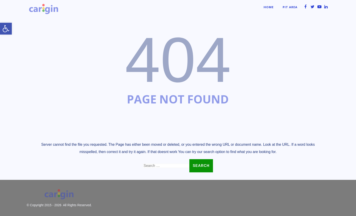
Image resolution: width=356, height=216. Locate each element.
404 (178, 59)
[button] (6, 29)
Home (269, 7)
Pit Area (290, 7)
